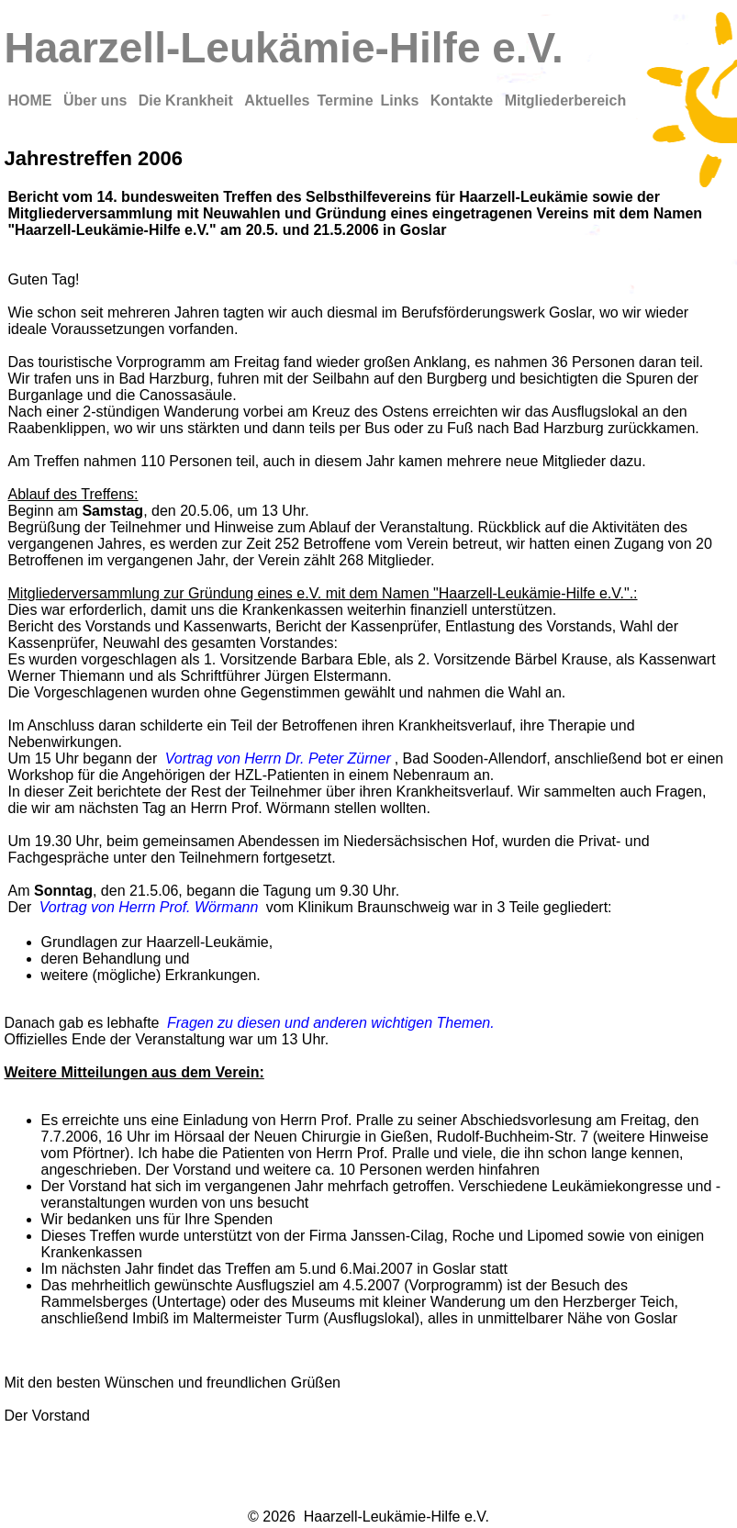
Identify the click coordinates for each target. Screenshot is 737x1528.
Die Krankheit (188, 100)
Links (402, 100)
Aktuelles (276, 100)
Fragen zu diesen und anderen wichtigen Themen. (331, 1023)
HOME (32, 100)
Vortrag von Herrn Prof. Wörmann (149, 907)
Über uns (97, 100)
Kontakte (463, 100)
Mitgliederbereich (565, 100)
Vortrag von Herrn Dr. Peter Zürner (278, 758)
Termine (345, 100)
